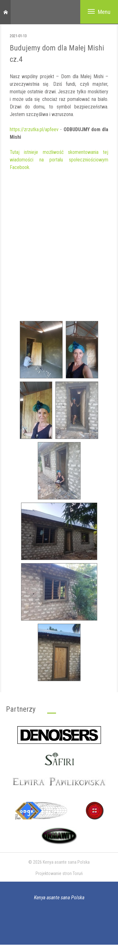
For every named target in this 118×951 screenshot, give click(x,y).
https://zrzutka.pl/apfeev (34, 129)
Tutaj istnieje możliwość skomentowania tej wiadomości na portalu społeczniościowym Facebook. (59, 159)
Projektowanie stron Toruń (59, 873)
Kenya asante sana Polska (59, 898)
